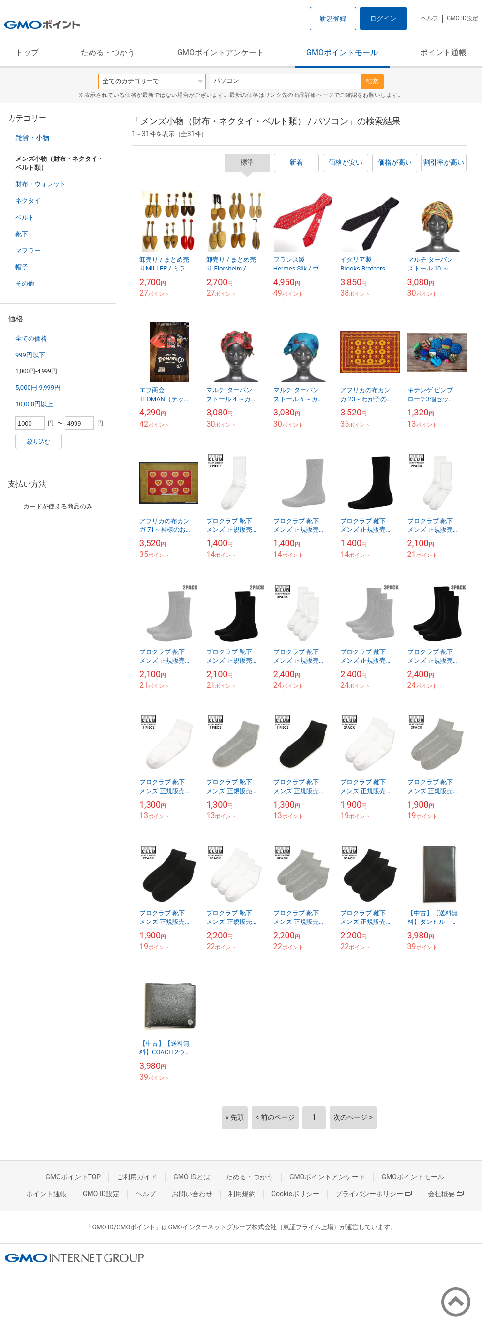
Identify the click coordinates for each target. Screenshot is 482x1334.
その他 (24, 283)
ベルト (24, 217)
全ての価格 (31, 338)
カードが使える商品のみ (52, 506)
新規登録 (332, 18)
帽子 (21, 266)
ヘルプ (429, 18)
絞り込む (38, 441)
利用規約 (242, 1194)
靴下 (21, 234)
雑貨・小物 (32, 138)
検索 (372, 81)
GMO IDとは (191, 1177)
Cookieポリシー (295, 1194)
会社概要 (446, 1194)
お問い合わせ (192, 1194)
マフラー (28, 250)
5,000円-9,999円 (37, 387)
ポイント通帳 (443, 52)
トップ (27, 52)
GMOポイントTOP (73, 1177)
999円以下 (30, 355)
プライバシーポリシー (373, 1194)
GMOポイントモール (342, 52)
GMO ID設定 (462, 18)
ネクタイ (28, 200)
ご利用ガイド (137, 1177)
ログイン (383, 18)
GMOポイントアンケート (220, 52)
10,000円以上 (34, 404)
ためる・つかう (108, 52)
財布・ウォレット (40, 184)
